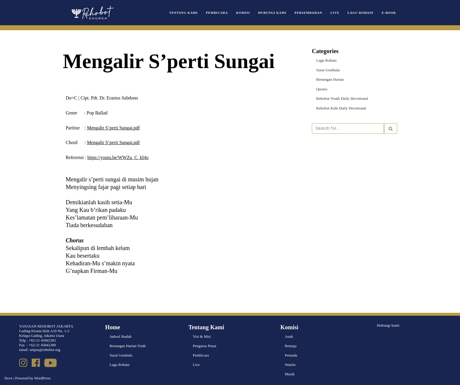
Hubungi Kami (274, 12)
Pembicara (220, 12)
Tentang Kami (188, 12)
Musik (290, 374)
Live (336, 12)
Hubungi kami (388, 325)
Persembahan (310, 12)
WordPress (42, 378)
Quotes (321, 88)
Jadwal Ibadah (121, 336)
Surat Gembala (327, 69)
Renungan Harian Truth (128, 346)
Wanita (290, 364)
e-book (389, 12)
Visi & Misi (202, 336)
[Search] (348, 128)
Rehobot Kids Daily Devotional (340, 107)
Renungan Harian (329, 79)
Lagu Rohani (361, 12)
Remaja (291, 346)
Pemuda (291, 355)
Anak (289, 336)
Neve (8, 378)
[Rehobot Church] (92, 12)
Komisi (246, 12)
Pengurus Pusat (204, 346)
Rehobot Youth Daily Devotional (341, 98)
